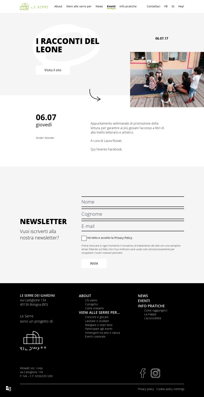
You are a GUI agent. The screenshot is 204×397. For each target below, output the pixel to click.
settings (179, 389)
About (58, 6)
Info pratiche (128, 6)
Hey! (181, 6)
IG (173, 6)
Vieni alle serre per (79, 6)
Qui (93, 149)
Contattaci (153, 6)
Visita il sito (52, 70)
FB (166, 6)
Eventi (111, 6)
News (99, 6)
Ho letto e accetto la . (110, 238)
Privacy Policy (123, 238)
